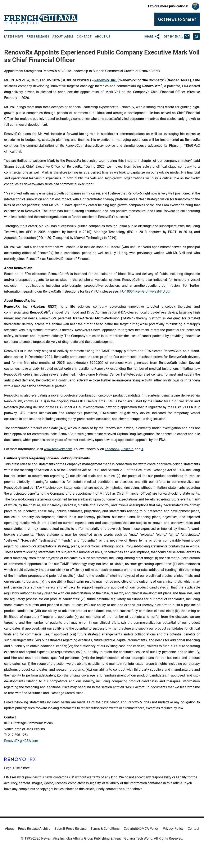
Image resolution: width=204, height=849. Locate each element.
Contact (84, 36)
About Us (102, 36)
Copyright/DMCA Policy (141, 829)
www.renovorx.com (58, 449)
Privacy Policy (173, 829)
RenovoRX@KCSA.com (21, 741)
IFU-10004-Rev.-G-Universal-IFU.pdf (145, 291)
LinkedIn (127, 449)
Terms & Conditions (105, 829)
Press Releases (38, 36)
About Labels (62, 36)
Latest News (13, 36)
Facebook (112, 449)
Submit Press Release (70, 829)
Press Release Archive (34, 829)
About (9, 829)
